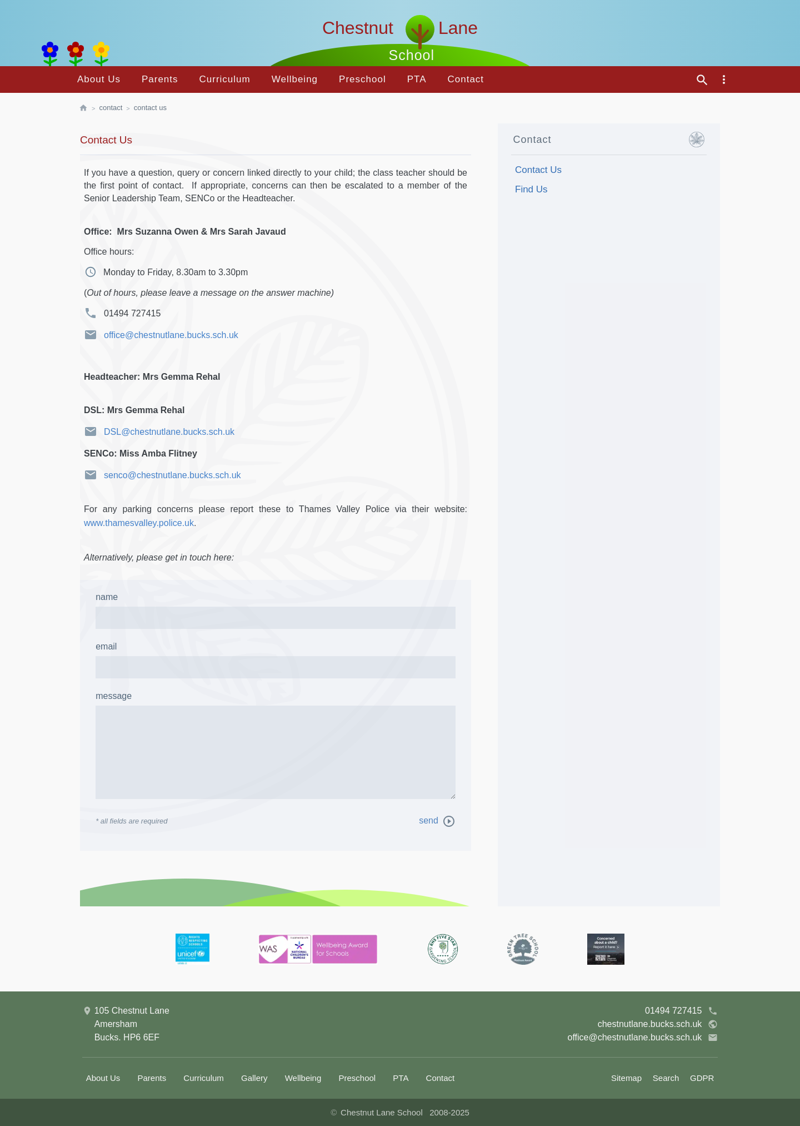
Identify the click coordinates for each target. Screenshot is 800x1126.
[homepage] (89, 108)
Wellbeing (295, 79)
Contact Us (150, 107)
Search (666, 1078)
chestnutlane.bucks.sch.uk (658, 1024)
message (114, 696)
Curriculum (225, 79)
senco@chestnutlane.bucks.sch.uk (162, 475)
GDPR (702, 1078)
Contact (465, 79)
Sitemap (626, 1078)
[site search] (702, 80)
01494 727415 (681, 1011)
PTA (417, 79)
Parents (160, 79)
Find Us (531, 189)
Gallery (254, 1078)
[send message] (449, 821)
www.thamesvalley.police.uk (139, 523)
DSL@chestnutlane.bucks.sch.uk (159, 431)
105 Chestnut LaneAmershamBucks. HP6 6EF (125, 1023)
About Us (99, 79)
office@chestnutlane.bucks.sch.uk (161, 334)
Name (107, 597)
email (106, 646)
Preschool (362, 79)
